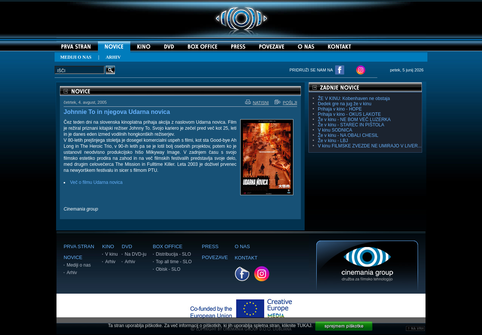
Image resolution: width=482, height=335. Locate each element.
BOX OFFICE (168, 246)
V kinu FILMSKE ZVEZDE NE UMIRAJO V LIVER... (369, 146)
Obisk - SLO (168, 269)
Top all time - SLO (174, 261)
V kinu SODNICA (335, 130)
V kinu (111, 254)
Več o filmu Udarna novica (96, 182)
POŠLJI (286, 102)
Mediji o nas (79, 265)
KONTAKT (246, 258)
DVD (127, 246)
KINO (108, 246)
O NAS (242, 246)
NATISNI (257, 102)
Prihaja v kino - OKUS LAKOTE (349, 114)
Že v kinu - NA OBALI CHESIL (348, 135)
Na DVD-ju (135, 254)
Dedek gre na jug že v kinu (344, 103)
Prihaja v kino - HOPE (340, 109)
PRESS (210, 246)
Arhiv (72, 272)
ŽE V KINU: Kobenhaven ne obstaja (354, 98)
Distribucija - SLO (173, 254)
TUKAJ (304, 325)
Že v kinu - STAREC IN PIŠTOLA (351, 124)
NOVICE (73, 257)
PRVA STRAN (79, 246)
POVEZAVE (215, 257)
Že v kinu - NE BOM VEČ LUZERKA (354, 119)
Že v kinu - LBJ (333, 140)
